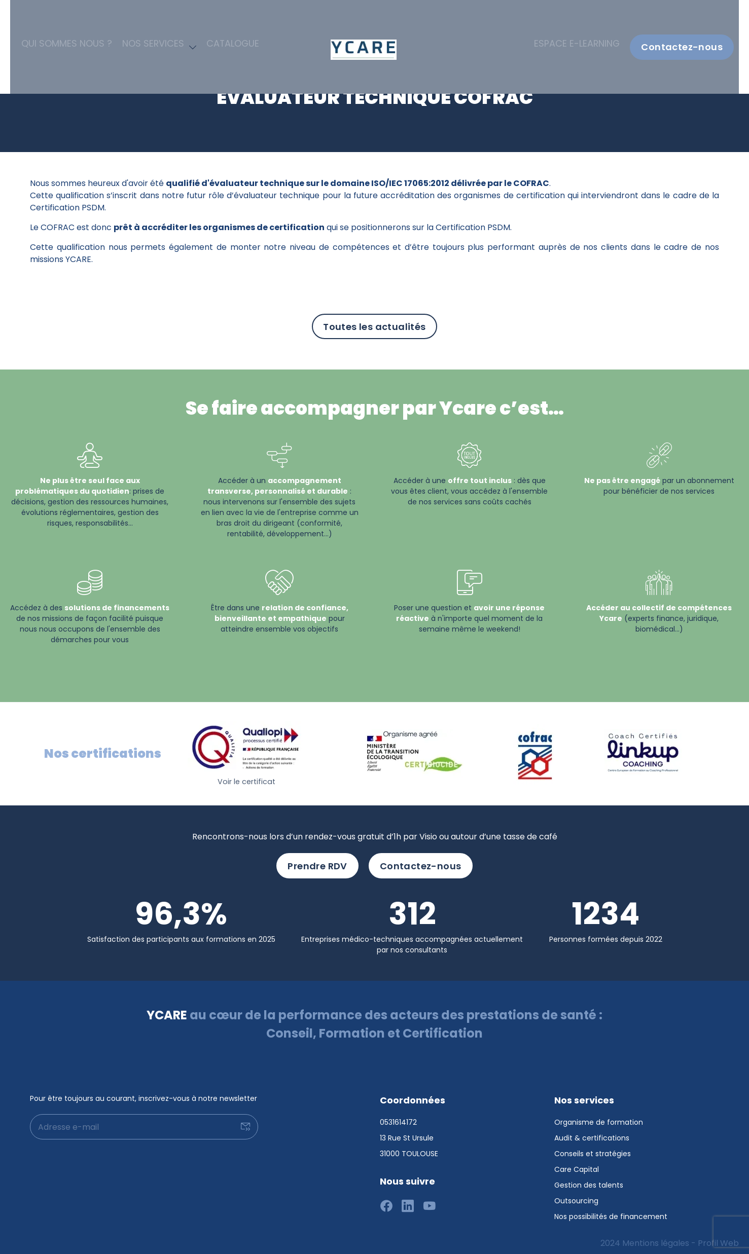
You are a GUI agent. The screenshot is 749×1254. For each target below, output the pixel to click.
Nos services (140, 17)
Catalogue (210, 17)
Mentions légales (655, 1237)
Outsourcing (576, 1195)
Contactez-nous (682, 18)
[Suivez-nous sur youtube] (429, 1201)
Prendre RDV (317, 860)
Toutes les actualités (374, 326)
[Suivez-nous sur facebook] (386, 1201)
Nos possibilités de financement (610, 1211)
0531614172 (398, 1117)
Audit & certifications (591, 1132)
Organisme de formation (598, 1117)
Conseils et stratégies (592, 1148)
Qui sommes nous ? (67, 17)
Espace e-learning (584, 17)
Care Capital (576, 1164)
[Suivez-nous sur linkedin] (408, 1201)
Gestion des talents (588, 1179)
